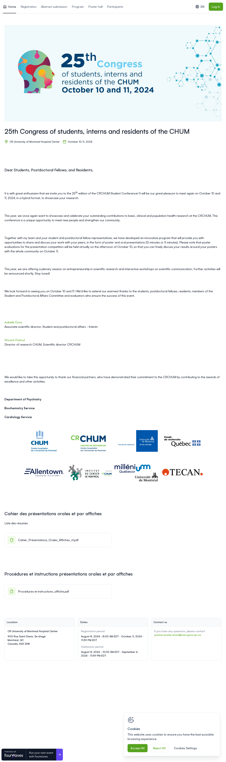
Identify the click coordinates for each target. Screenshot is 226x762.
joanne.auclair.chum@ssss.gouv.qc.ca (177, 634)
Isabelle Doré (13, 322)
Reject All (159, 748)
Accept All (138, 748)
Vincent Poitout (15, 340)
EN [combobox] (199, 7)
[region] (172, 734)
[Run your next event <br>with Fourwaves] (59, 755)
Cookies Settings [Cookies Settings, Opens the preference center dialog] (185, 748)
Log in (216, 7)
